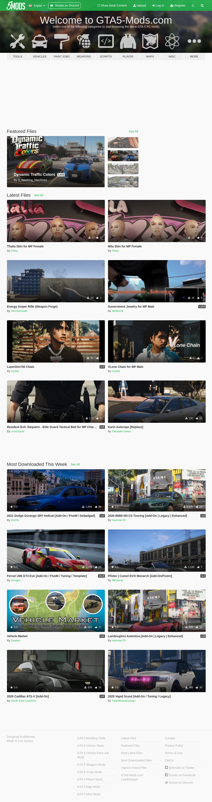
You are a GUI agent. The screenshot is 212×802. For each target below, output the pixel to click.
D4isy (14, 250)
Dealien (15, 640)
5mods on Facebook (180, 775)
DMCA (169, 760)
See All (133, 131)
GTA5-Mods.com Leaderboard (132, 777)
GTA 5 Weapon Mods (91, 764)
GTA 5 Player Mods (90, 779)
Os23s (15, 520)
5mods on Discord (179, 782)
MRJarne (117, 580)
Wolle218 (117, 310)
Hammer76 (118, 520)
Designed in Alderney (21, 736)
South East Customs (23, 700)
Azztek (15, 371)
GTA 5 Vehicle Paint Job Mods (93, 755)
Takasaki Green (121, 431)
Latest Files (128, 738)
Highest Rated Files (134, 767)
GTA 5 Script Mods (89, 772)
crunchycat (17, 431)
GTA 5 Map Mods (88, 786)
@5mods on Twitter (179, 768)
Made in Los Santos (20, 741)
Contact (170, 738)
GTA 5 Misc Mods (88, 794)
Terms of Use (173, 753)
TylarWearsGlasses (123, 700)
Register (178, 5)
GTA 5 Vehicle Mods (90, 745)
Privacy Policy (174, 745)
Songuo (16, 580)
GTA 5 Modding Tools (91, 738)
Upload (139, 5)
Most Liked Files (131, 753)
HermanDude (19, 310)
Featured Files (130, 745)
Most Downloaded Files (136, 760)
